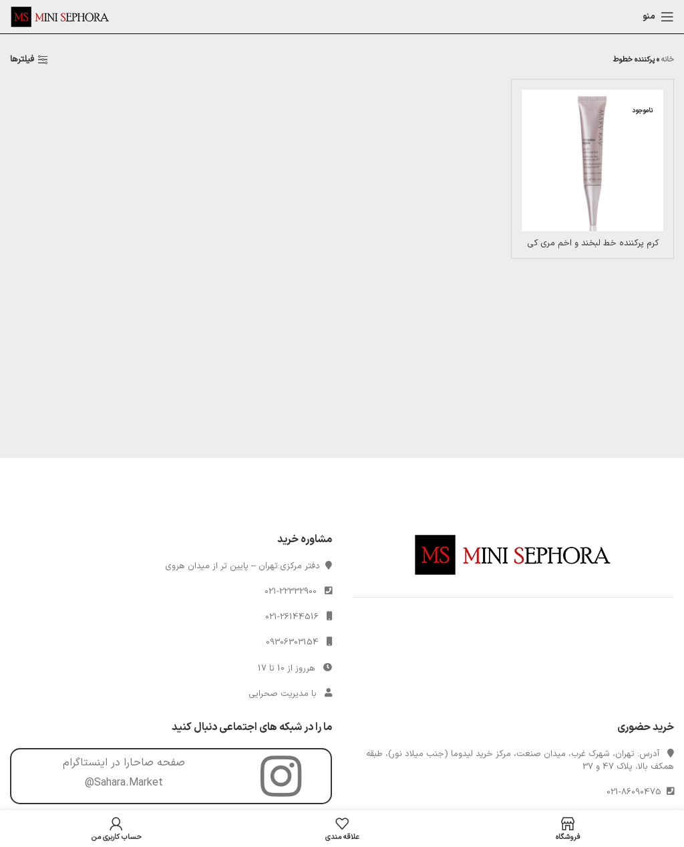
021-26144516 (292, 617)
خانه (667, 60)
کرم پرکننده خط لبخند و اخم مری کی (593, 243)
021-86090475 (637, 792)
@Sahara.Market (124, 783)
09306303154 (292, 642)
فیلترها (22, 60)
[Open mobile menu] (658, 16)
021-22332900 (291, 591)
